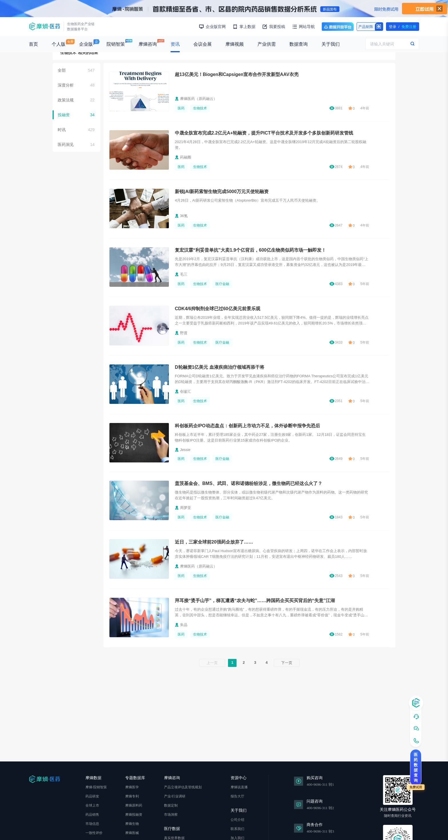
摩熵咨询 (148, 44)
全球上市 (92, 805)
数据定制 (171, 805)
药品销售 (92, 815)
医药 (181, 108)
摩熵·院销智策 (96, 787)
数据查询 (298, 44)
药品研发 (92, 796)
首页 (33, 44)
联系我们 (237, 829)
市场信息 (92, 824)
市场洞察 (171, 815)
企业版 (86, 44)
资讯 (175, 44)
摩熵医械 (132, 833)
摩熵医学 (132, 787)
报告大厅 (237, 796)
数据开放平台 (338, 26)
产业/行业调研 (174, 796)
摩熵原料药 (133, 805)
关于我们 (330, 44)
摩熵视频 (234, 44)
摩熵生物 (132, 824)
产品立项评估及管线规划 (183, 787)
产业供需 (266, 44)
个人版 (58, 44)
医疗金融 (222, 284)
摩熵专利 (132, 796)
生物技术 (200, 108)
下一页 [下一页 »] (286, 663)
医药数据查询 (416, 767)
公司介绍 (237, 820)
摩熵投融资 (133, 815)
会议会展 (202, 44)
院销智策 (116, 44)
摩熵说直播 (239, 787)
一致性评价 (94, 833)
